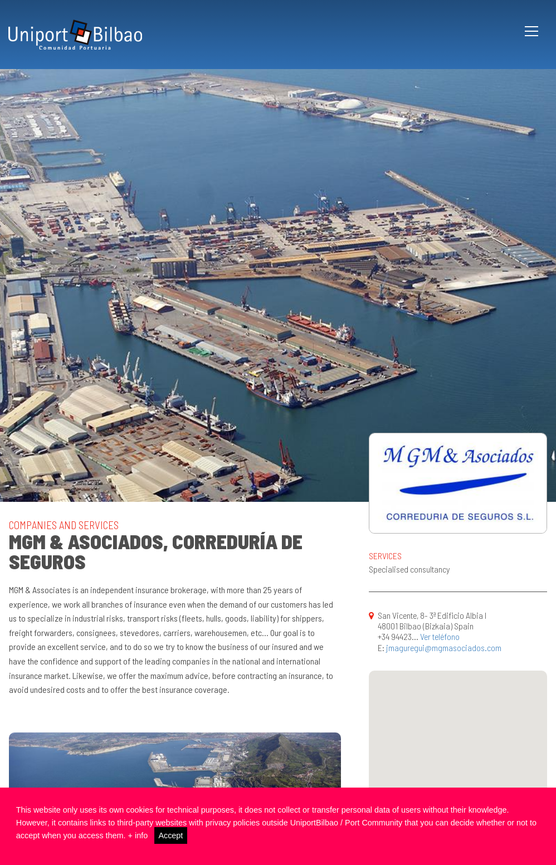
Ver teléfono (440, 636)
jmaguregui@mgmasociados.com (443, 647)
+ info (138, 835)
